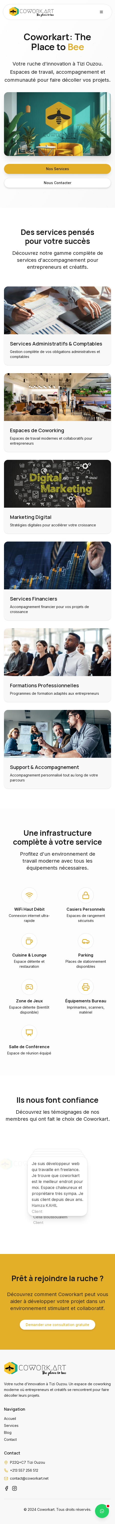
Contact (10, 1439)
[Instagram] (14, 1488)
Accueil (10, 1418)
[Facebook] (6, 1488)
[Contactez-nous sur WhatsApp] (102, 1511)
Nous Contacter (57, 183)
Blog (8, 1432)
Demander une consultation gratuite (57, 1324)
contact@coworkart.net (29, 1478)
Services (11, 1425)
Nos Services (57, 169)
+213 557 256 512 (24, 1470)
